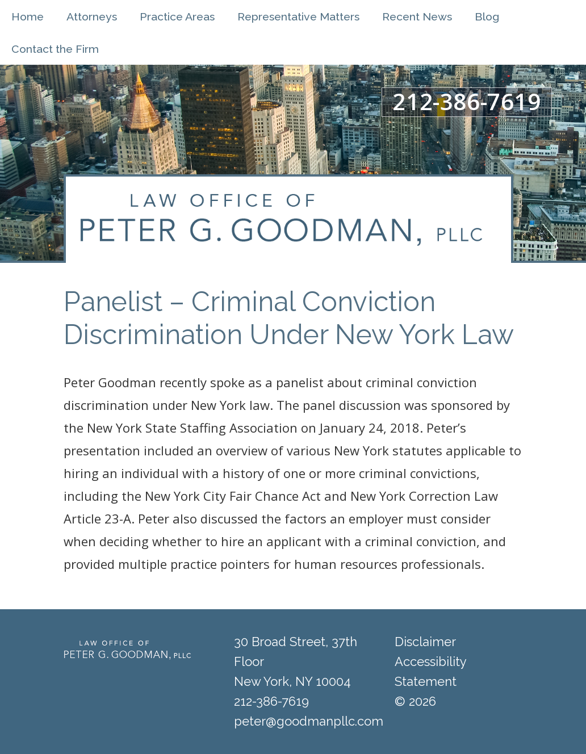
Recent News (417, 16)
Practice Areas (177, 16)
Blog (487, 16)
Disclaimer (425, 641)
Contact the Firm (55, 49)
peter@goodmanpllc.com (308, 721)
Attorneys (91, 16)
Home (27, 16)
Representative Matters (298, 16)
